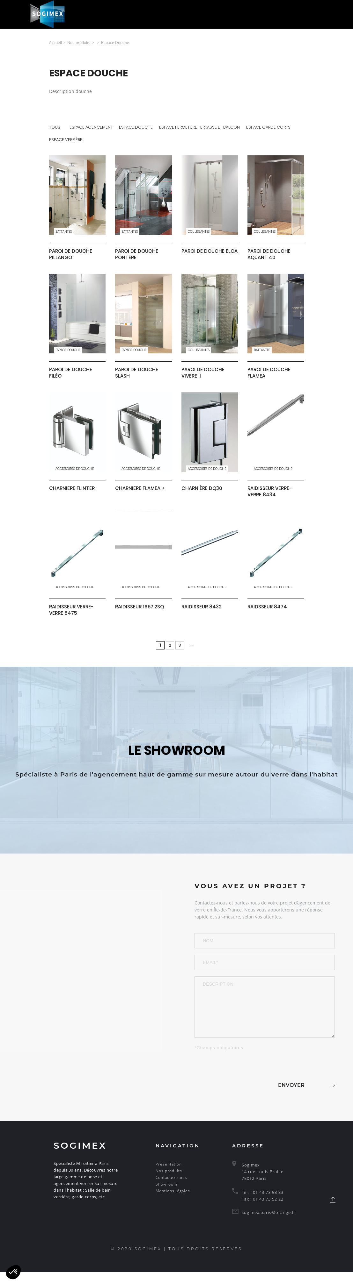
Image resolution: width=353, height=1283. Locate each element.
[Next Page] (193, 652)
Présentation (169, 1175)
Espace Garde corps (269, 127)
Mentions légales (173, 1201)
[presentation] (243, 1076)
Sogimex (80, 1156)
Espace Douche (136, 127)
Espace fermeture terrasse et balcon (200, 127)
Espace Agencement (91, 127)
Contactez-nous (171, 1188)
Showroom (166, 1195)
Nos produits (169, 1181)
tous (54, 127)
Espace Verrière (65, 140)
